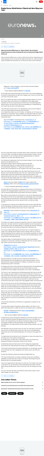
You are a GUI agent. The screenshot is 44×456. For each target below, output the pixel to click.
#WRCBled (6, 183)
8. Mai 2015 (26, 185)
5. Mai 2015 (25, 218)
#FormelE (6, 308)
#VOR (11, 119)
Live (41, 1)
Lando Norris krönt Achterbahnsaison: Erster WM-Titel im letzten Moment (17, 382)
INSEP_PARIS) (22, 216)
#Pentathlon (7, 209)
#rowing (21, 183)
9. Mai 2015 (25, 312)
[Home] (1, 5)
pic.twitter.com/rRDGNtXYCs (11, 309)
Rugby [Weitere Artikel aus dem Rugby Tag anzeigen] (4, 390)
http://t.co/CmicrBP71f (13, 88)
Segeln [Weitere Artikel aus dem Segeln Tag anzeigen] (20, 390)
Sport (11, 5)
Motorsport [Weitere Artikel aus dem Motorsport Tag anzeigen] (12, 390)
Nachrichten (5, 5)
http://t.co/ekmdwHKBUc (28, 308)
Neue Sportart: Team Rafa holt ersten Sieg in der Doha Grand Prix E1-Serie (17, 386)
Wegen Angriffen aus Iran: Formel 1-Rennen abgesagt (13, 379)
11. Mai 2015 (27, 90)
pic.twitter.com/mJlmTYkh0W (31, 183)
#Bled (20, 181)
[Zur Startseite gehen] (4, 1)
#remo (5, 181)
